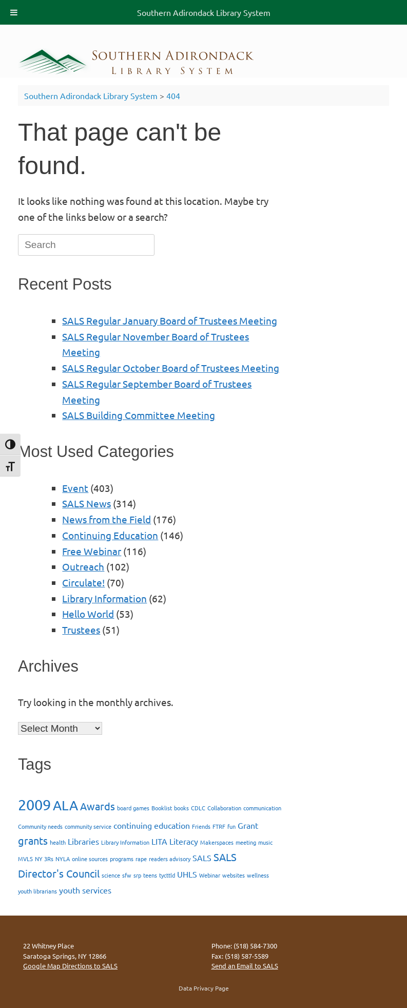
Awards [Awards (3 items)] (97, 806)
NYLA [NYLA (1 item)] (62, 858)
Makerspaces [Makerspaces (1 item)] (217, 842)
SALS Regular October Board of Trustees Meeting (170, 368)
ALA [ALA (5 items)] (65, 805)
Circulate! (83, 582)
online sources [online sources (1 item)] (90, 858)
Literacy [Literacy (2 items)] (183, 841)
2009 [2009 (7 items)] (34, 804)
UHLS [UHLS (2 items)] (187, 874)
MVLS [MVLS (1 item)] (25, 858)
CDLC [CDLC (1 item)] (198, 808)
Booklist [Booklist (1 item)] (161, 808)
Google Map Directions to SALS (70, 965)
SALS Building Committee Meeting (138, 415)
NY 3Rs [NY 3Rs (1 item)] (44, 858)
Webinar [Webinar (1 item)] (209, 875)
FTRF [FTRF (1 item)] (218, 826)
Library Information (104, 598)
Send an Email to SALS (244, 965)
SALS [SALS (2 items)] (201, 857)
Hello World (88, 613)
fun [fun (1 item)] (231, 826)
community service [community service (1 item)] (88, 826)
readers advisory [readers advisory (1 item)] (169, 858)
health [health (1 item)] (58, 842)
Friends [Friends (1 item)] (201, 826)
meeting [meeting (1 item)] (246, 842)
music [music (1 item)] (265, 842)
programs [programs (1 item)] (121, 858)
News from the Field (106, 519)
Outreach (83, 566)
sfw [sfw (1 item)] (126, 875)
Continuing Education (110, 535)
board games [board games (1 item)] (133, 808)
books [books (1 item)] (181, 808)
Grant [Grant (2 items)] (248, 825)
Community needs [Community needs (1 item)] (40, 826)
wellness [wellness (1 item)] (258, 875)
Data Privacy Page (204, 988)
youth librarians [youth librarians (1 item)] (37, 891)
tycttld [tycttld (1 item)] (167, 875)
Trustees (81, 629)
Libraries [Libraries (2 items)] (83, 841)
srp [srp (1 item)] (137, 875)
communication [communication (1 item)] (262, 808)
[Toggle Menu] (14, 12)
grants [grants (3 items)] (33, 840)
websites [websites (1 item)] (233, 875)
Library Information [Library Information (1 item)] (125, 842)
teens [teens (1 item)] (150, 875)
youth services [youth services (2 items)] (85, 890)
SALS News (86, 503)
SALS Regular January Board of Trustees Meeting (169, 320)
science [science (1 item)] (111, 875)
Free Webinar (91, 551)
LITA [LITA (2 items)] (159, 841)
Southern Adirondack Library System (203, 12)
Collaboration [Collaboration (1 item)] (224, 808)
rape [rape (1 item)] (141, 858)
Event (75, 488)
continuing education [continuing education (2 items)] (151, 825)
